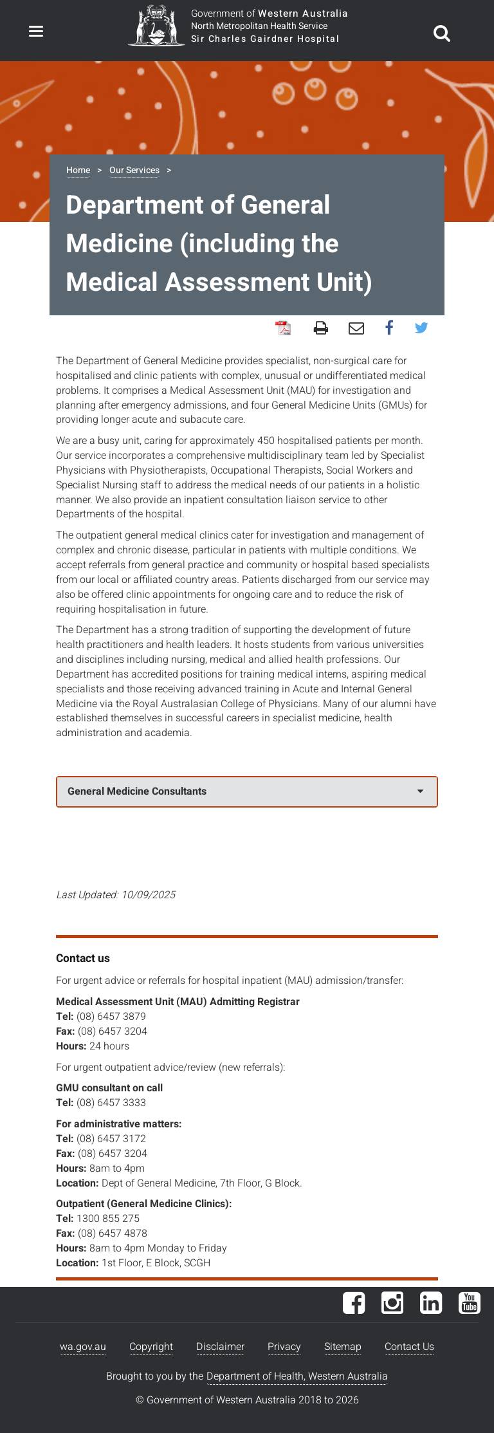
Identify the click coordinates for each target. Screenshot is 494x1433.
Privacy (284, 1346)
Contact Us (409, 1346)
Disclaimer (220, 1346)
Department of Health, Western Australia (297, 1376)
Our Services (134, 170)
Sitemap (342, 1346)
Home (78, 170)
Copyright (151, 1346)
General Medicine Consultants (245, 791)
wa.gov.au (83, 1346)
